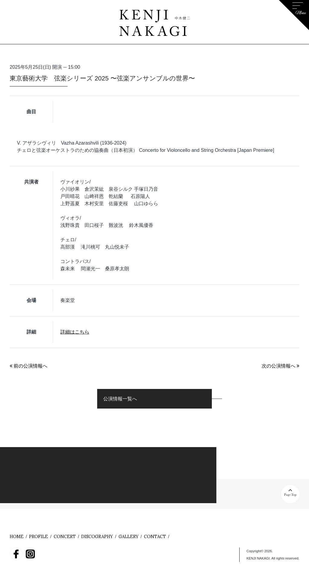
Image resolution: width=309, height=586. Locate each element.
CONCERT (65, 536)
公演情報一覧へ (120, 399)
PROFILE (38, 536)
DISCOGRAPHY (97, 536)
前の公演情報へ (28, 365)
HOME (17, 536)
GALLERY (129, 536)
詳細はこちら (74, 331)
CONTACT (155, 536)
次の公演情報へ (280, 365)
